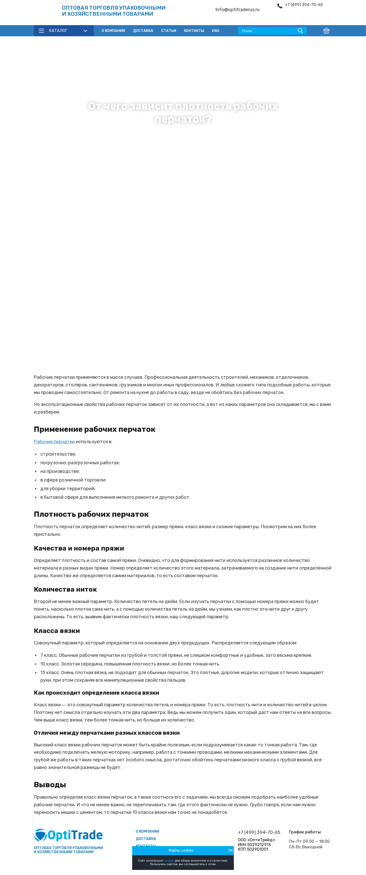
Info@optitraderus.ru (237, 9)
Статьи (168, 31)
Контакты (194, 31)
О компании (113, 31)
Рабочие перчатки (54, 441)
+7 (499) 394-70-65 (304, 5)
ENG (215, 31)
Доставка (143, 31)
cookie (169, 860)
